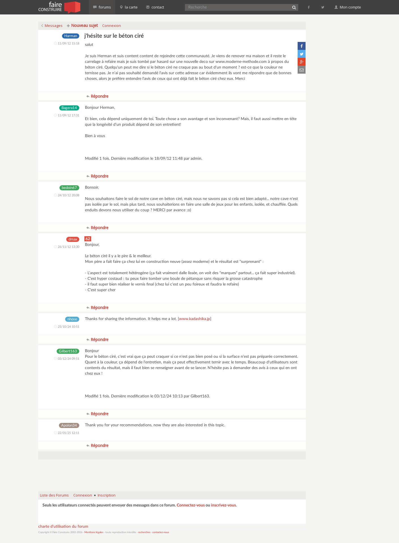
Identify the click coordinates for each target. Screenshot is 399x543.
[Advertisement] (172, 472)
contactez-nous (160, 532)
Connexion (111, 25)
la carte (129, 7)
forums (102, 7)
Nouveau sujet (82, 25)
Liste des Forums (54, 495)
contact (155, 7)
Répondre (97, 96)
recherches (144, 532)
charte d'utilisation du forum (63, 527)
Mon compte (347, 7)
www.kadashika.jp (194, 319)
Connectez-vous (191, 505)
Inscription (107, 495)
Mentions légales (93, 532)
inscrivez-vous (223, 505)
